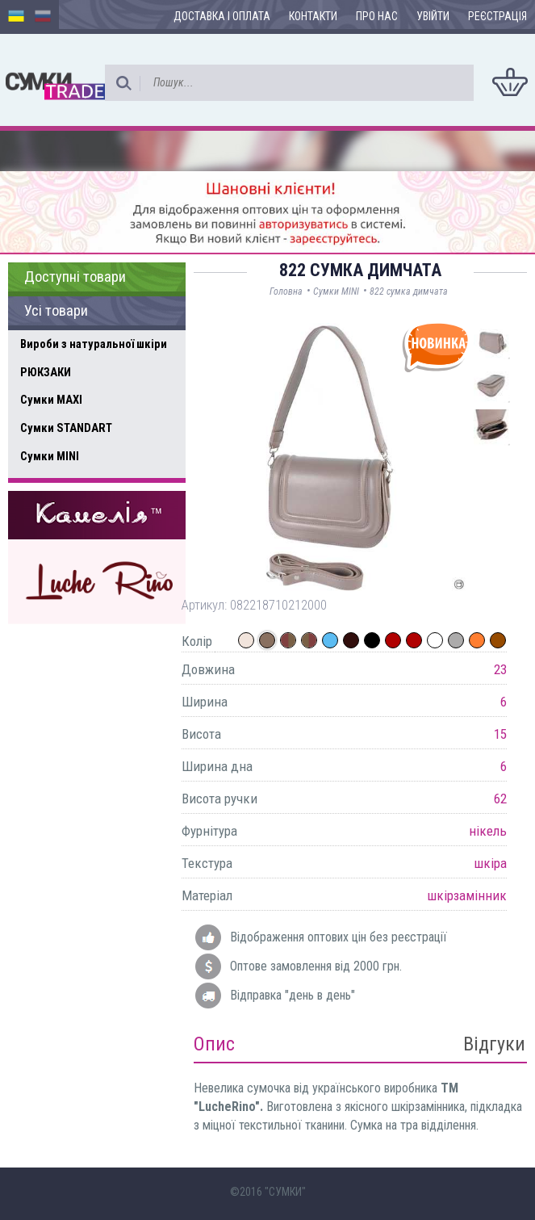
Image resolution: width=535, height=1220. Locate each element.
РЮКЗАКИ (45, 372)
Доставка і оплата (221, 16)
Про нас (377, 16)
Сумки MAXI (51, 399)
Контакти (313, 16)
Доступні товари (75, 277)
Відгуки (494, 1044)
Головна (286, 291)
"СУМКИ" (285, 1191)
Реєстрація (497, 16)
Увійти (432, 16)
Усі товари (56, 311)
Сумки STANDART (66, 428)
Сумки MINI (49, 456)
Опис (214, 1044)
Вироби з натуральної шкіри (93, 344)
